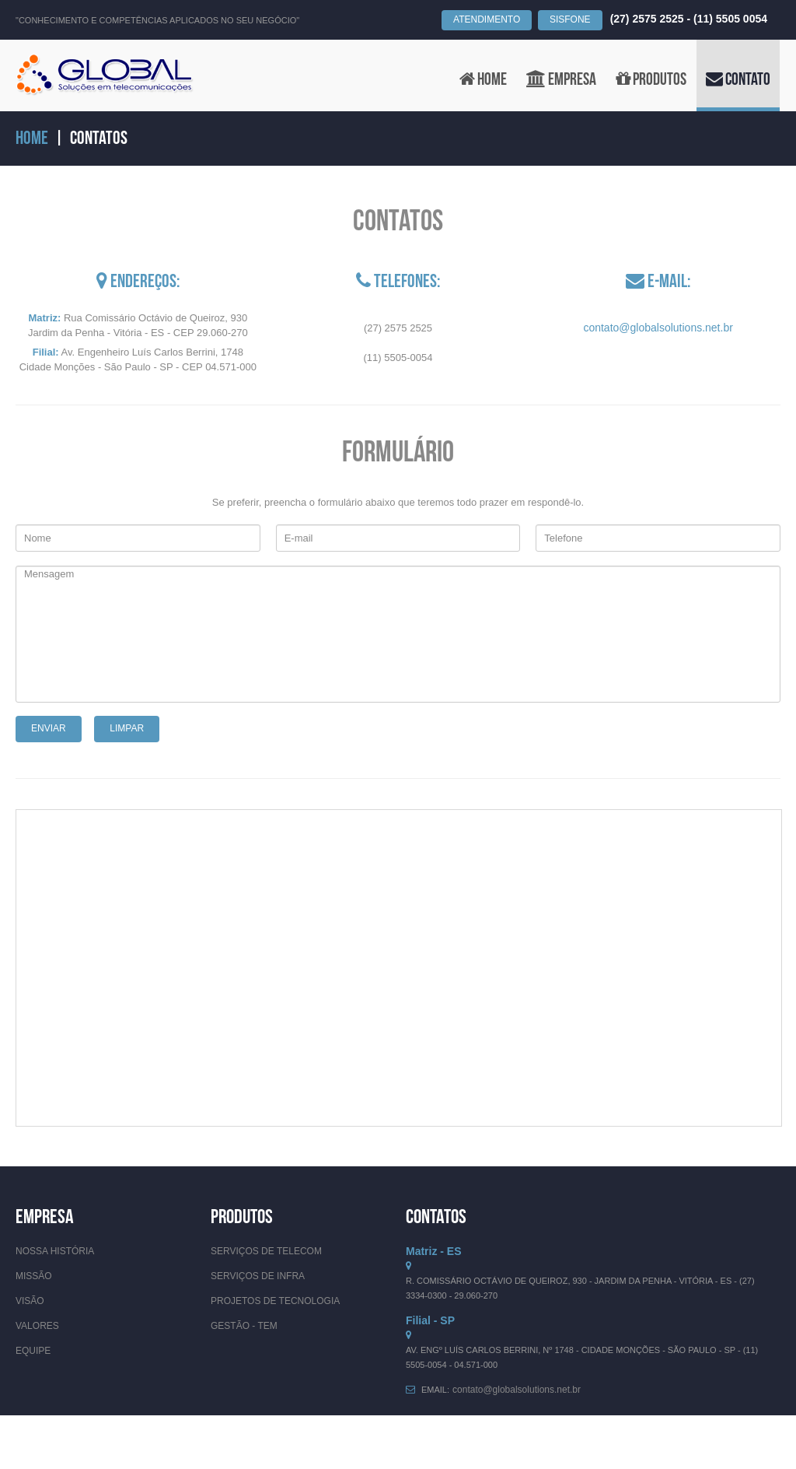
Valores (37, 1325)
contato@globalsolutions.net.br (657, 327)
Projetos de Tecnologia (275, 1300)
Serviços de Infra (258, 1276)
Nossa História (55, 1251)
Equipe (33, 1350)
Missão (34, 1276)
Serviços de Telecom (266, 1251)
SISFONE (570, 19)
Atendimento (486, 19)
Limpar (127, 728)
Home (32, 138)
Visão (30, 1300)
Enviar (48, 728)
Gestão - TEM (244, 1325)
